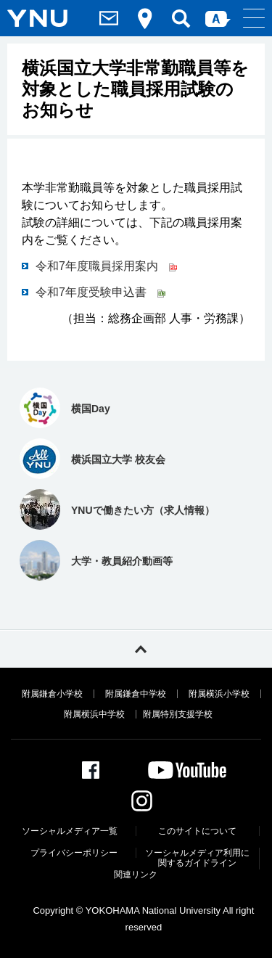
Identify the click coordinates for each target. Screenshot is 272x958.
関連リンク (135, 874)
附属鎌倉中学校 (135, 693)
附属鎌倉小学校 (52, 693)
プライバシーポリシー (74, 853)
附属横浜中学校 (94, 714)
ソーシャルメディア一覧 (70, 831)
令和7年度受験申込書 (100, 292)
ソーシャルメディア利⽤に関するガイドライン (197, 858)
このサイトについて (197, 831)
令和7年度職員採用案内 (106, 266)
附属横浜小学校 (219, 693)
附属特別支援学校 (178, 714)
